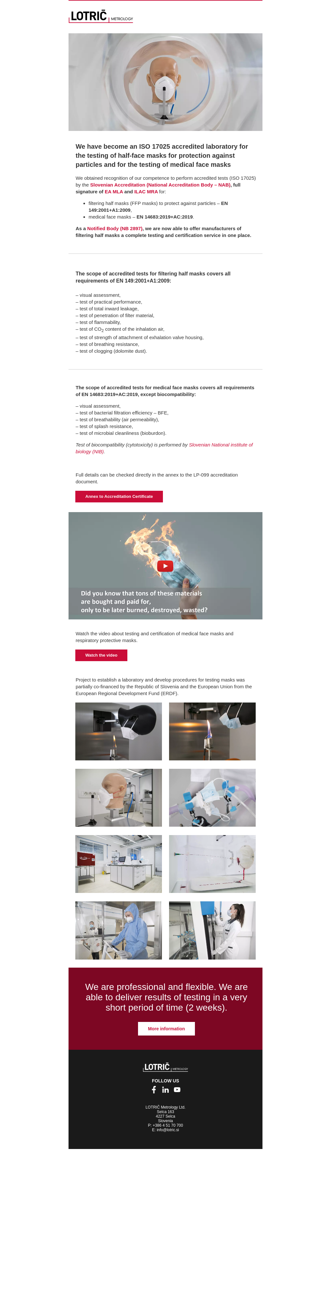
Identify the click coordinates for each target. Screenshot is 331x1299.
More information (166, 1028)
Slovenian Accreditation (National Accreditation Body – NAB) (160, 185)
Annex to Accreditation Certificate (119, 496)
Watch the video (101, 655)
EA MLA (114, 191)
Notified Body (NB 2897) (115, 228)
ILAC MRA (146, 191)
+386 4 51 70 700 (168, 1125)
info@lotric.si (168, 1130)
